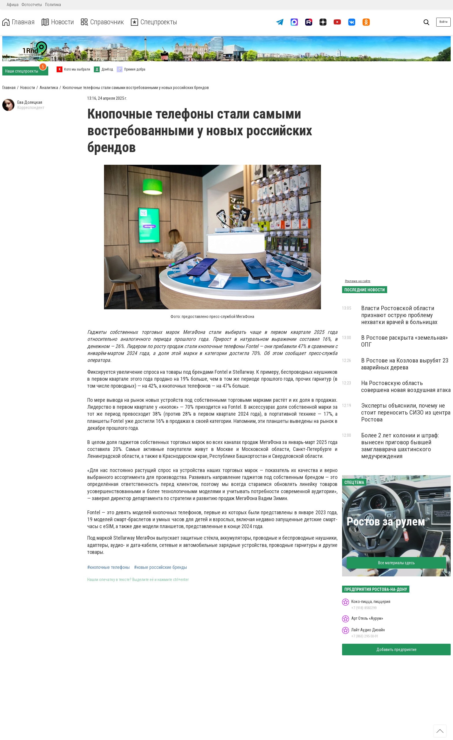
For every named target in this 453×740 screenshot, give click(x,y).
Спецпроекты (154, 22)
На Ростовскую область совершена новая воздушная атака (406, 386)
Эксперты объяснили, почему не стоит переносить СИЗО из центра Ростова (405, 412)
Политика (53, 4)
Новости (57, 22)
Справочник (102, 22)
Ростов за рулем (386, 521)
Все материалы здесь (396, 562)
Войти (443, 22)
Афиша (12, 4)
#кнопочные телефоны (108, 567)
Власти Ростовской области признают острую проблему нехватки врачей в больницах (399, 315)
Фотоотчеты (32, 4)
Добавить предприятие (396, 649)
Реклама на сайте (357, 281)
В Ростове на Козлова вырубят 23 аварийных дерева (404, 364)
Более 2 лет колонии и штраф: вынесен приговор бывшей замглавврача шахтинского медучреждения (400, 446)
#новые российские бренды (160, 567)
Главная (18, 22)
